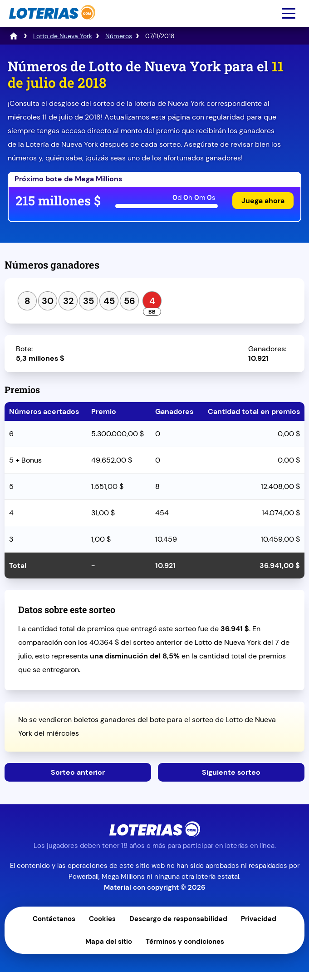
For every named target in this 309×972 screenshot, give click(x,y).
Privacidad (258, 918)
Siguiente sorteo (231, 772)
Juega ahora (262, 200)
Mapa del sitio (108, 941)
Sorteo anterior (78, 772)
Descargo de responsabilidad (178, 918)
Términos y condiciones (185, 941)
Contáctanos (54, 918)
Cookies (102, 918)
